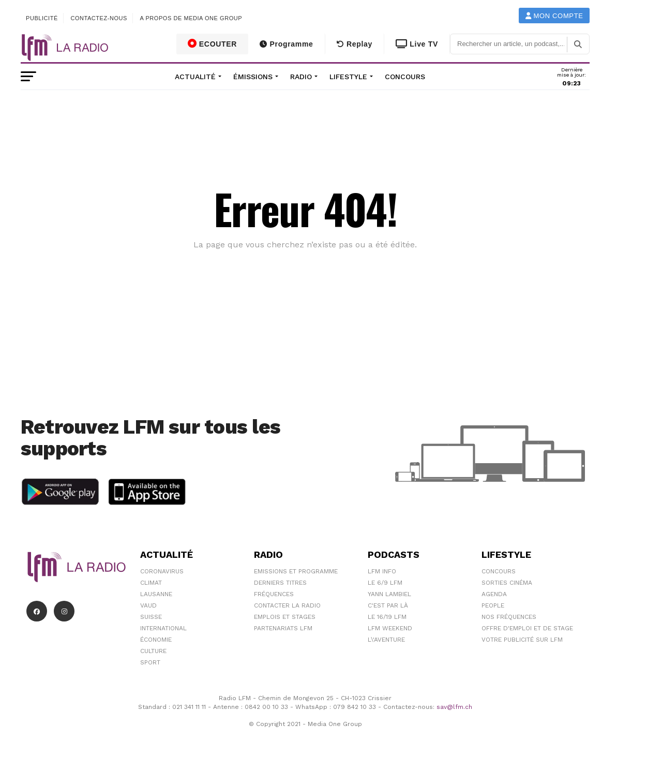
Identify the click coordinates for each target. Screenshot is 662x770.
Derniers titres (280, 582)
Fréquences (274, 594)
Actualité (195, 76)
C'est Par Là (388, 605)
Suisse (151, 616)
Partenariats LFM (283, 628)
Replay (354, 44)
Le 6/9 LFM (385, 582)
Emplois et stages (284, 616)
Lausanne (156, 594)
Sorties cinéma (507, 582)
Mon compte (554, 16)
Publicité (42, 18)
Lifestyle (348, 76)
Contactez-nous (98, 18)
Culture (153, 651)
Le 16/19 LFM (387, 616)
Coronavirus (162, 571)
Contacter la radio (287, 605)
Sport (150, 662)
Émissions (253, 76)
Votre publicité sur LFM (522, 639)
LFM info (382, 571)
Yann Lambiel (389, 594)
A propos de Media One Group (191, 18)
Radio (301, 76)
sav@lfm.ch (454, 706)
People (493, 605)
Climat (151, 582)
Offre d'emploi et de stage (527, 628)
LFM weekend (390, 628)
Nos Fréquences (509, 616)
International (163, 628)
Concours (405, 76)
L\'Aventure (386, 639)
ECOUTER (212, 43)
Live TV (417, 44)
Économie (156, 639)
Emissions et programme (296, 571)
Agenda (494, 594)
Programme (286, 44)
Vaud (148, 605)
